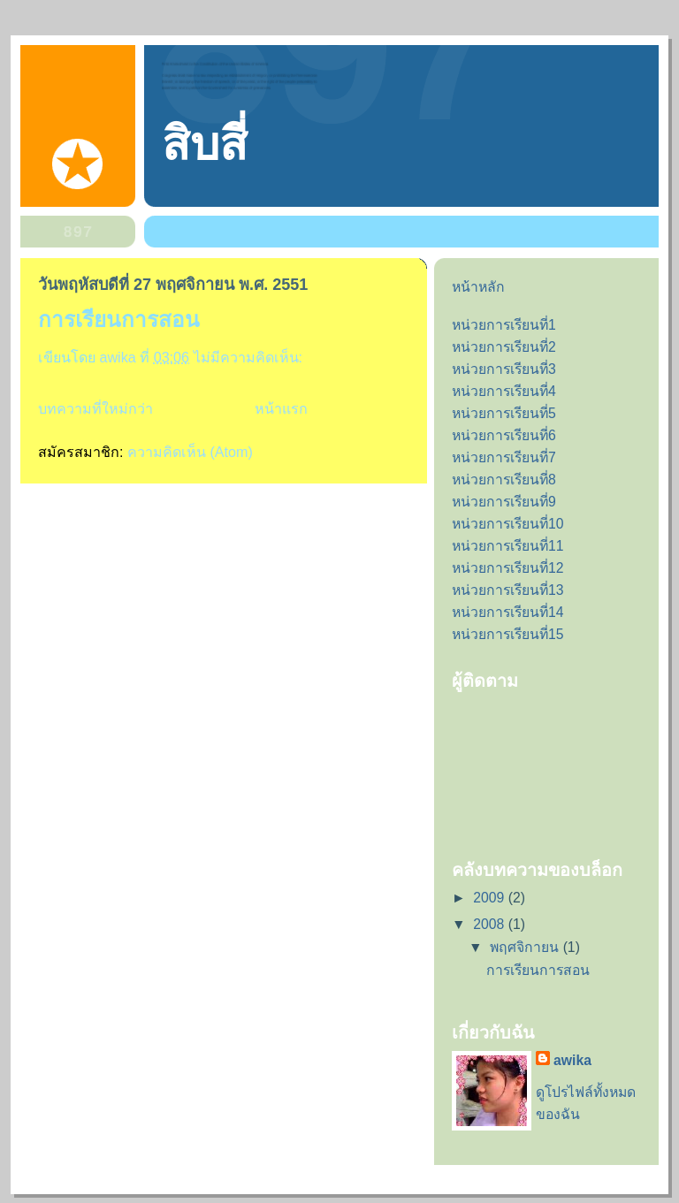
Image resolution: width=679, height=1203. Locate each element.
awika (572, 1060)
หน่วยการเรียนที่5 (504, 413)
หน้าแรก (281, 408)
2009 (490, 897)
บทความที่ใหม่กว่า (95, 408)
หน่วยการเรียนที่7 (504, 457)
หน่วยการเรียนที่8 (504, 479)
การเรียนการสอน (119, 319)
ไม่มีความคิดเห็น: (250, 357)
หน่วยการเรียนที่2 (504, 346)
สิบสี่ (205, 144)
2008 (490, 924)
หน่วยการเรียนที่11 (508, 545)
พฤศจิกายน (526, 947)
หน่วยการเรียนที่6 (504, 435)
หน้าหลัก (478, 286)
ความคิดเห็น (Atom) (190, 452)
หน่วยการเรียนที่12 (508, 567)
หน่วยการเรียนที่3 (504, 369)
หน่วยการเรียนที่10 (508, 523)
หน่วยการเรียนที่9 (504, 501)
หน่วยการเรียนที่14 (508, 612)
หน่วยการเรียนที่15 (508, 634)
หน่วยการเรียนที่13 (508, 590)
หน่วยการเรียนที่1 (504, 324)
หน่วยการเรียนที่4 (504, 391)
